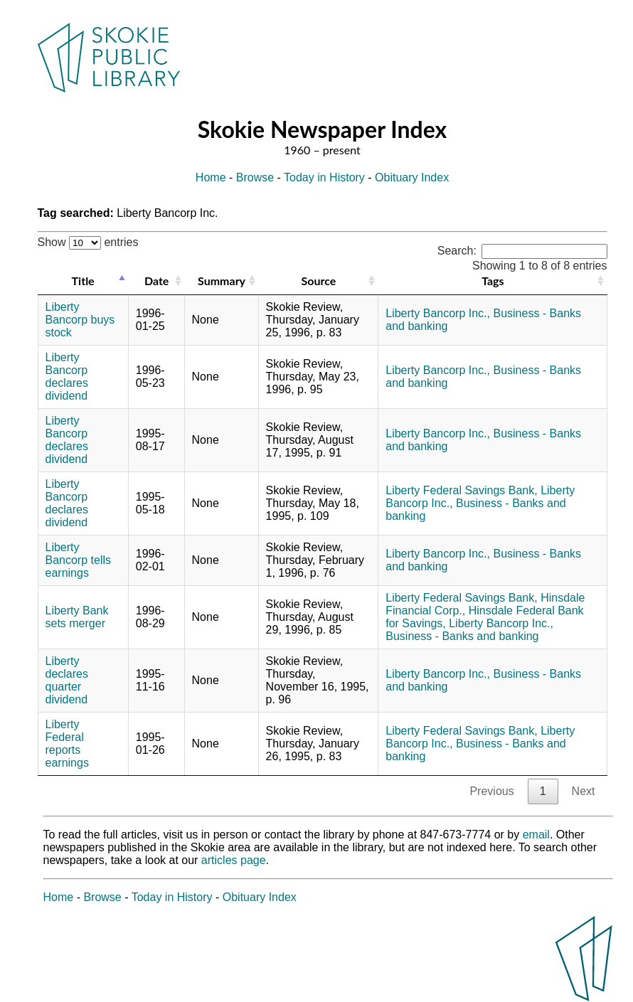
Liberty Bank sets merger (77, 616)
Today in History (324, 177)
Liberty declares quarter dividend (67, 680)
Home (211, 177)
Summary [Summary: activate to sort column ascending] (221, 280)
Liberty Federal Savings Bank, (461, 490)
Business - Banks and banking (461, 636)
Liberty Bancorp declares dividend (67, 376)
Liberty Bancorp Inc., (437, 313)
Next (583, 791)
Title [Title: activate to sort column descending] (83, 280)
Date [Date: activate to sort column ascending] (156, 280)
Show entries (88, 242)
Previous (491, 791)
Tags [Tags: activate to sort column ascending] (493, 280)
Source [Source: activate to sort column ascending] (319, 280)
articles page (233, 860)
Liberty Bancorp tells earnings (79, 560)
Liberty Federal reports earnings (67, 743)
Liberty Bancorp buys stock (80, 320)
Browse (255, 177)
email (536, 834)
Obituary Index (412, 177)
